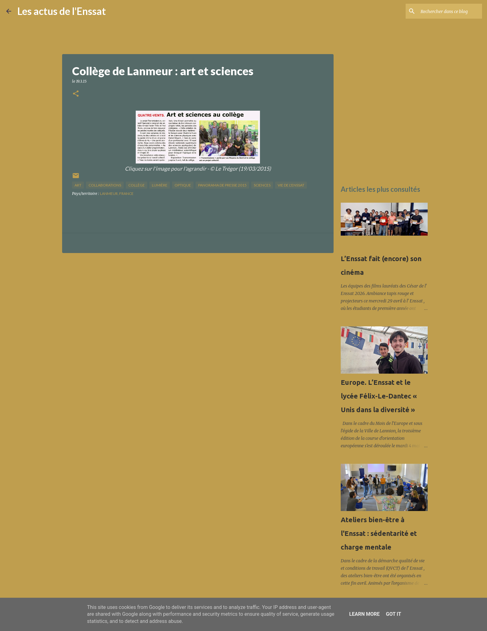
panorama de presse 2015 (222, 185)
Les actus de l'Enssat (61, 11)
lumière (159, 185)
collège (136, 185)
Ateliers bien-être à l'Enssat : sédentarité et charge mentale (379, 533)
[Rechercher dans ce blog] (449, 11)
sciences (262, 185)
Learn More (364, 614)
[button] (76, 94)
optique (183, 185)
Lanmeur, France (117, 193)
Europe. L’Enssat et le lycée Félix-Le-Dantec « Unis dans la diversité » (379, 395)
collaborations (105, 185)
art (78, 185)
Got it (393, 614)
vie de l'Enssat (291, 185)
